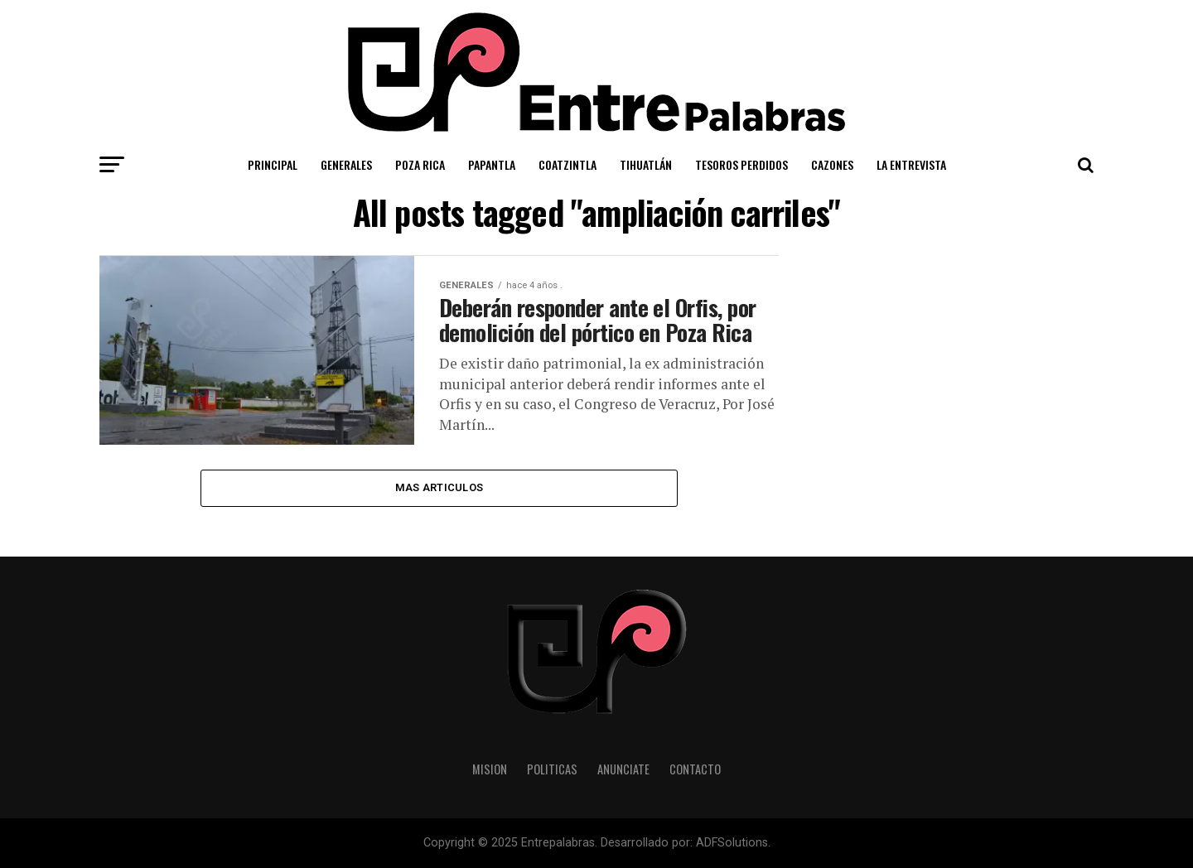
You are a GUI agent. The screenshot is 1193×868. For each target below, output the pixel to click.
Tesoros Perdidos (741, 164)
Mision (489, 769)
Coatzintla (567, 164)
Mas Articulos (439, 487)
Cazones (832, 164)
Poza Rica (420, 164)
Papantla (491, 164)
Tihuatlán (646, 164)
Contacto (695, 769)
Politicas (552, 769)
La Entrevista (911, 164)
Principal (272, 164)
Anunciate (623, 769)
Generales (346, 164)
